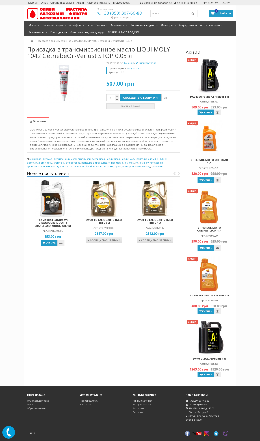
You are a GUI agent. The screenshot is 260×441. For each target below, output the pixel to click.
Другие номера (121, 17)
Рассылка (138, 412)
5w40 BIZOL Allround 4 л (209, 358)
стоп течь (59, 162)
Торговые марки (54, 25)
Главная (33, 2)
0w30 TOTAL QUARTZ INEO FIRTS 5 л (104, 221)
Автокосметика (211, 25)
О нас (44, 2)
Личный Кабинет (142, 400)
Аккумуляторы (188, 25)
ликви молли (99, 158)
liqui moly (129, 162)
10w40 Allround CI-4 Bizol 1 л (209, 96)
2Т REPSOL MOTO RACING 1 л (209, 295)
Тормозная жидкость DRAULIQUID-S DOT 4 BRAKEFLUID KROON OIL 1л (52, 223)
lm (136, 162)
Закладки (138, 408)
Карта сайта (87, 404)
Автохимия (118, 25)
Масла (34, 25)
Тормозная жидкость (144, 25)
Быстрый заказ (130, 106)
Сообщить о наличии (140, 97)
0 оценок (129, 63)
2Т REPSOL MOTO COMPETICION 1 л (209, 229)
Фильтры (168, 25)
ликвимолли (114, 158)
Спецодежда (58, 32)
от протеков (73, 162)
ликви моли (128, 158)
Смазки (102, 25)
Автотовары (38, 32)
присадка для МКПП (147, 158)
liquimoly (144, 162)
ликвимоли (84, 158)
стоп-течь (46, 162)
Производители (89, 400)
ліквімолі (48, 158)
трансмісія (157, 166)
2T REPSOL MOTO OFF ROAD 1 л (209, 161)
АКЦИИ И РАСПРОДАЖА (123, 32)
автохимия (33, 162)
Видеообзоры (121, 2)
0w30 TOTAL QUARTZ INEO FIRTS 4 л (155, 221)
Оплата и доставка (62, 2)
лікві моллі (71, 158)
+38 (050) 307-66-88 (122, 13)
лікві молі (59, 158)
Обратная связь (36, 408)
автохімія (108, 166)
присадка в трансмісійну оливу (132, 166)
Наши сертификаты (98, 2)
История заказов (142, 404)
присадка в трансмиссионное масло (102, 162)
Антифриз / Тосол (81, 25)
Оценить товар (146, 63)
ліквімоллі (36, 158)
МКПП (163, 158)
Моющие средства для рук (87, 32)
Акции (80, 2)
